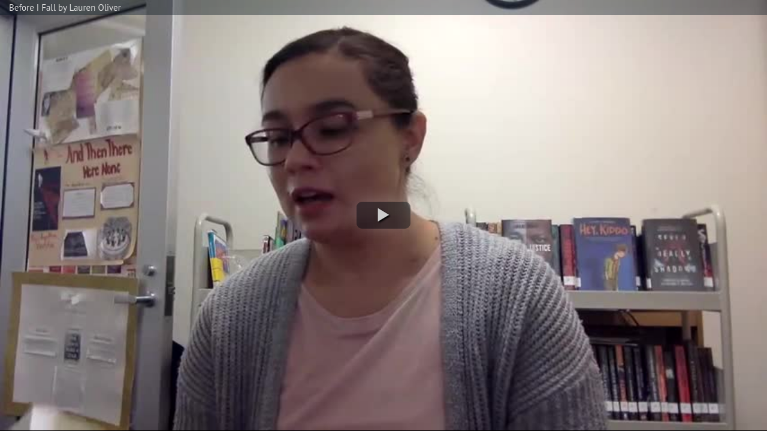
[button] (383, 215)
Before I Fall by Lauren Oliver (65, 7)
